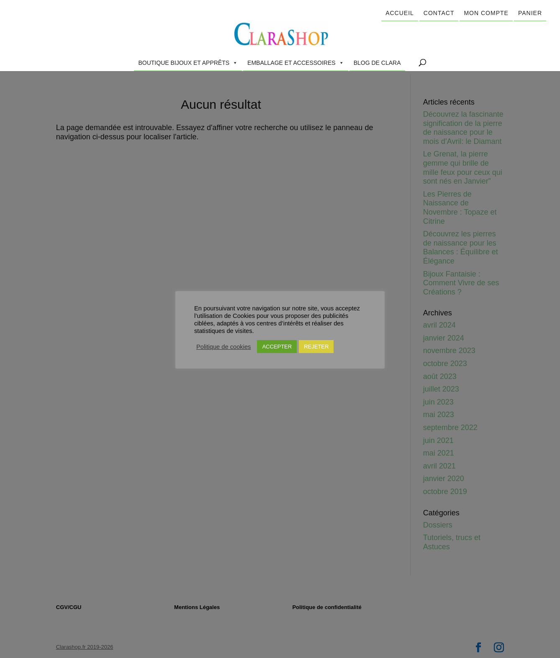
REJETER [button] (316, 346)
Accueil (399, 13)
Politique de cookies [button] (223, 346)
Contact (439, 13)
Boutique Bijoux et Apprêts (188, 62)
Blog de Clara (377, 62)
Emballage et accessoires (295, 62)
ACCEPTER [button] (277, 346)
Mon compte (486, 13)
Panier (530, 13)
